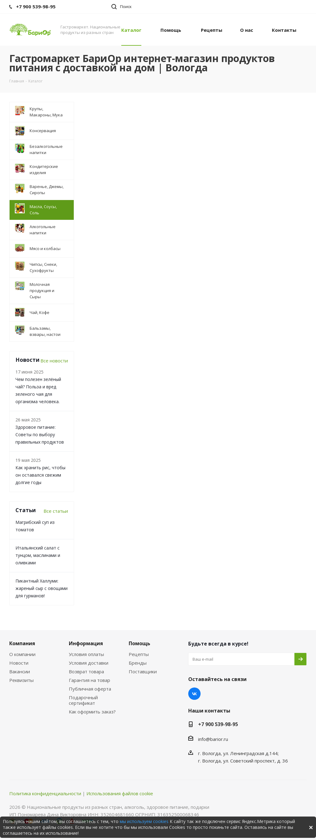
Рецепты (139, 654)
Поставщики (143, 671)
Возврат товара (86, 671)
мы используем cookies (144, 821)
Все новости (54, 360)
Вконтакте (194, 693)
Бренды (138, 663)
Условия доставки (88, 663)
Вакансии (19, 671)
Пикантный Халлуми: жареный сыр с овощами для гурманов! (41, 588)
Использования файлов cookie (119, 793)
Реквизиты (21, 680)
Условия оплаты (86, 654)
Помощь (139, 643)
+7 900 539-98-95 (218, 724)
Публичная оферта (90, 689)
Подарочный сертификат (83, 700)
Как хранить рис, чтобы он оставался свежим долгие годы (40, 475)
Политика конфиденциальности (45, 793)
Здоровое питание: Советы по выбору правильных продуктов (39, 434)
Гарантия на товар (89, 680)
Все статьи (56, 511)
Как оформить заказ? (92, 711)
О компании (22, 654)
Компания (22, 643)
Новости (18, 663)
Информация (86, 643)
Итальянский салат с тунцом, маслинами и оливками (37, 555)
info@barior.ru (213, 739)
